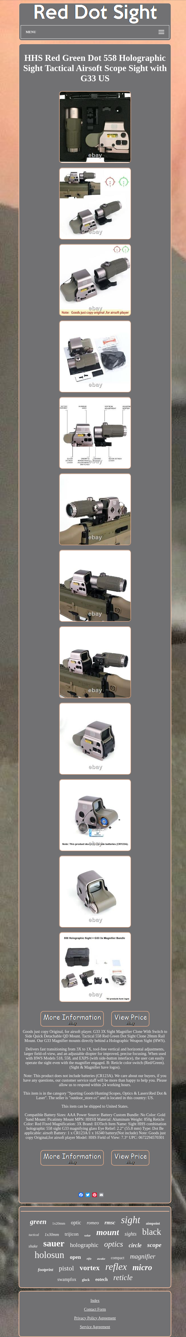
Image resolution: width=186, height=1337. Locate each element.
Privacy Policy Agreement (95, 1318)
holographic (84, 1245)
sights (130, 1234)
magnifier (142, 1256)
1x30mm (52, 1234)
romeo (93, 1222)
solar (87, 1235)
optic (76, 1222)
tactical (34, 1235)
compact (117, 1258)
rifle (89, 1258)
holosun (49, 1255)
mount (107, 1232)
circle (135, 1245)
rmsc (109, 1222)
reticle (122, 1277)
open (75, 1257)
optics (113, 1244)
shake (33, 1246)
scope (154, 1244)
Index (95, 1300)
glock (85, 1280)
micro (142, 1267)
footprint (45, 1269)
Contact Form (95, 1309)
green (38, 1221)
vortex (90, 1268)
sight (130, 1219)
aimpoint (153, 1223)
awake (101, 1258)
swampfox (66, 1279)
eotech (101, 1279)
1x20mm (58, 1223)
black (151, 1232)
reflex (116, 1266)
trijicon (71, 1234)
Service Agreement (95, 1327)
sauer (54, 1243)
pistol (66, 1268)
